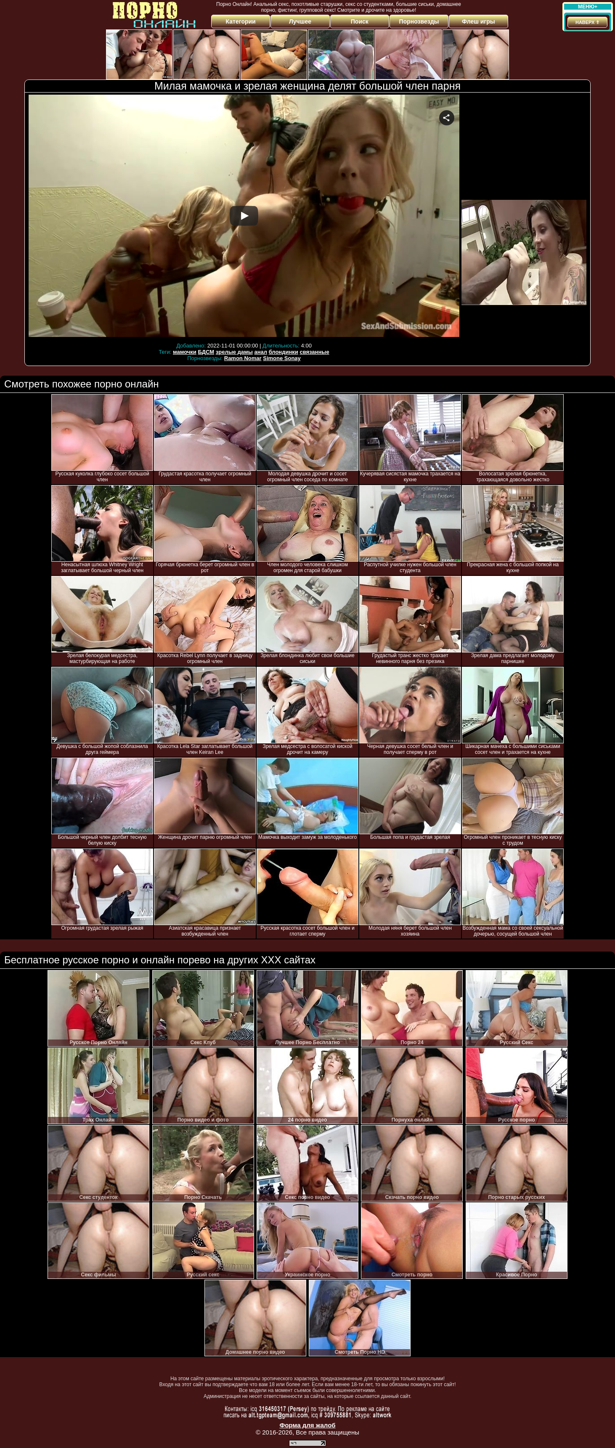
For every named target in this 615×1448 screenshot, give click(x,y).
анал (260, 352)
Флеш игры (478, 21)
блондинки (283, 352)
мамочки (184, 352)
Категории (241, 21)
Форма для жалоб (307, 1425)
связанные (314, 352)
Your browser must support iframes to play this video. (244, 217)
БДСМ (206, 352)
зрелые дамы (234, 352)
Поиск (359, 21)
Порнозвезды (419, 21)
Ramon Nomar (243, 358)
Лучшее (300, 21)
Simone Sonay (282, 358)
